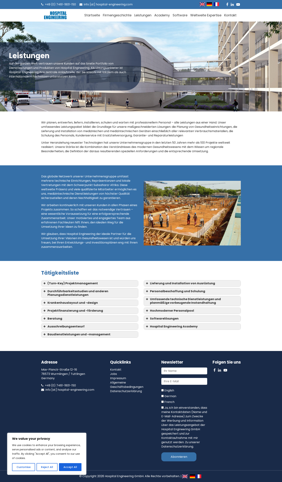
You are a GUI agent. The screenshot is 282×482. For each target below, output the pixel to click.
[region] (46, 454)
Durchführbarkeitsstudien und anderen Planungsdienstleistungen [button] (75, 293)
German (168, 396)
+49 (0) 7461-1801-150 (58, 4)
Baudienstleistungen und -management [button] (76, 334)
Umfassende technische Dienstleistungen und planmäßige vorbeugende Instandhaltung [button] (183, 301)
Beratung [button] (52, 318)
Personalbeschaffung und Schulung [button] (175, 291)
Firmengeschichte (117, 15)
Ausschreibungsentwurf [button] (64, 326)
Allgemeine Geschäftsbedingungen (126, 384)
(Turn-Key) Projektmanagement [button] (70, 283)
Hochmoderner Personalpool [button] (169, 311)
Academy (162, 15)
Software (180, 15)
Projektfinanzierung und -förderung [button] (73, 311)
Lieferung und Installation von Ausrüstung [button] (180, 283)
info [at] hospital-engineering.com (106, 4)
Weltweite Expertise (205, 15)
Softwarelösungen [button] (162, 318)
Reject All (47, 467)
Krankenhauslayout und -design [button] (70, 303)
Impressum (118, 378)
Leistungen (142, 15)
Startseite (92, 15)
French (167, 402)
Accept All (70, 467)
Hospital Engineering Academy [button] (171, 326)
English (167, 390)
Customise (24, 467)
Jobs (113, 374)
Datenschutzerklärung (126, 391)
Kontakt (230, 15)
